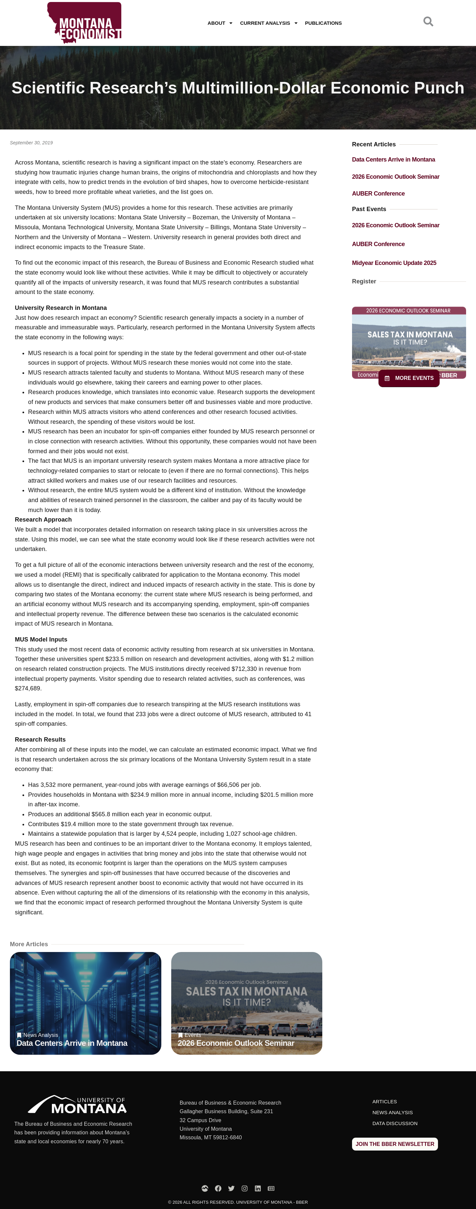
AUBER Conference (378, 193)
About (220, 23)
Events (193, 1035)
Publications (323, 23)
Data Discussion (395, 1123)
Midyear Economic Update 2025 (394, 263)
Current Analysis (269, 23)
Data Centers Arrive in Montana (72, 1043)
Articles (385, 1101)
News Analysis (40, 1035)
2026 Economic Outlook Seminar (236, 1043)
